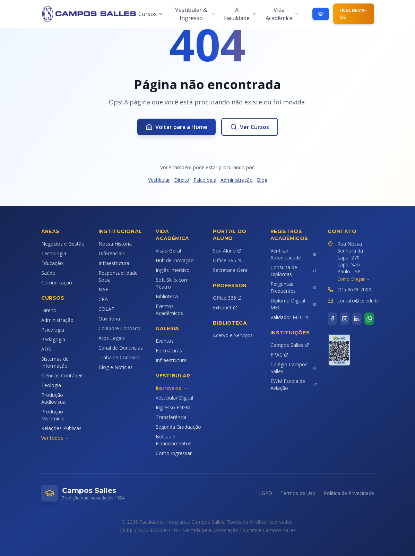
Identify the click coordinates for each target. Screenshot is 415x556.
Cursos (151, 14)
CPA (103, 299)
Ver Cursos (249, 127)
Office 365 (227, 260)
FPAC (279, 354)
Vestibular (159, 180)
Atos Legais (111, 338)
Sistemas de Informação (55, 362)
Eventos (165, 340)
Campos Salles (289, 345)
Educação (52, 263)
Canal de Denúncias (120, 347)
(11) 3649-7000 (354, 289)
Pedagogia (53, 339)
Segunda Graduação (178, 427)
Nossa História (115, 243)
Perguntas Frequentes (293, 287)
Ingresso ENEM (173, 407)
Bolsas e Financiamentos (173, 440)
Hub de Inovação (175, 260)
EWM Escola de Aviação (293, 384)
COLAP (106, 309)
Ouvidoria (109, 318)
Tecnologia (53, 253)
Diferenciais (111, 253)
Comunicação (56, 282)
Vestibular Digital (174, 397)
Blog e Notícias (115, 367)
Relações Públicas (61, 428)
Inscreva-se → (172, 388)
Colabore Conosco (119, 328)
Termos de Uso (297, 493)
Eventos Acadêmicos (169, 309)
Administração (237, 180)
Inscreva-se (353, 13)
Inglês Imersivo (173, 270)
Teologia (51, 385)
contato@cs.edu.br (358, 300)
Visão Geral (168, 250)
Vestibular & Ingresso (195, 14)
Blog (262, 180)
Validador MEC (289, 317)
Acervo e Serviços (233, 335)
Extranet (225, 307)
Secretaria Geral (231, 270)
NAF (103, 289)
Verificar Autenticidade (293, 254)
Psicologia (204, 180)
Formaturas (169, 350)
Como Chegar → (353, 279)
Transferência (171, 417)
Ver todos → (55, 438)
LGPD (265, 493)
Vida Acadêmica (282, 14)
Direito (181, 180)
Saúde (48, 273)
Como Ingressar (174, 453)
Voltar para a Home (176, 127)
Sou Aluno (227, 250)
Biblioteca (167, 296)
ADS (46, 349)
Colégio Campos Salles (293, 368)
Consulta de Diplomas (293, 270)
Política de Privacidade (349, 493)
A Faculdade (240, 14)
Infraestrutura (113, 263)
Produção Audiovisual (54, 398)
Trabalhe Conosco (119, 357)
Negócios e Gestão (63, 243)
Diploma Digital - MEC (293, 304)
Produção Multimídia (52, 415)
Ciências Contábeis (62, 375)
